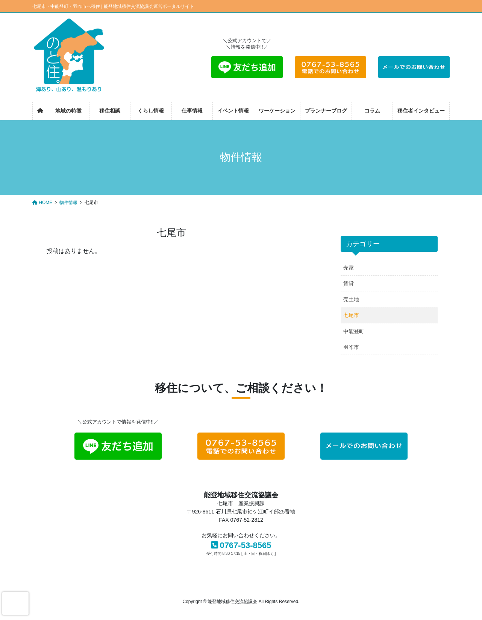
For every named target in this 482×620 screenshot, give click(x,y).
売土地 (351, 299)
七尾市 (351, 315)
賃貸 (348, 283)
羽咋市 (351, 347)
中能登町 (353, 331)
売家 (348, 268)
